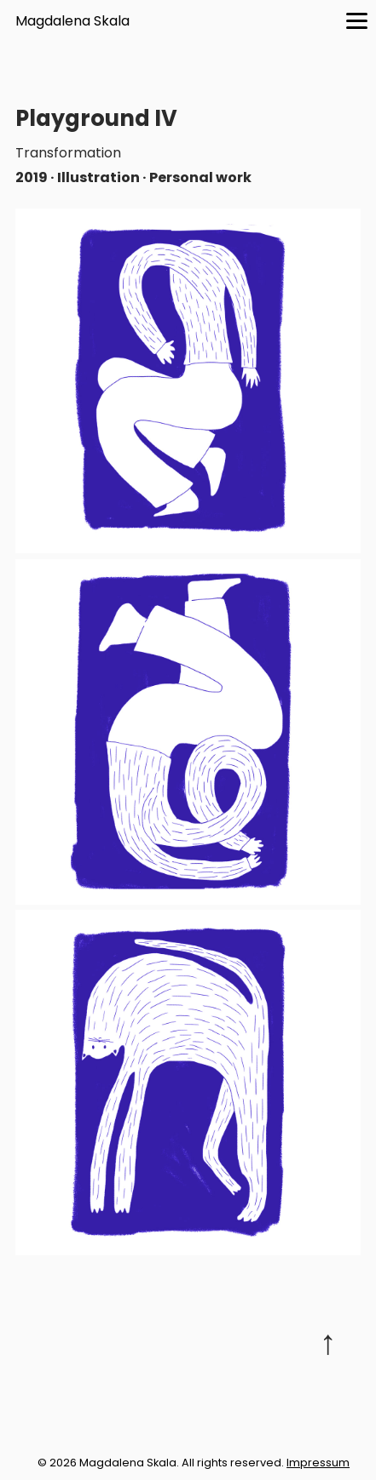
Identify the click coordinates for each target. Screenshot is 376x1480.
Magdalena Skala (72, 21)
